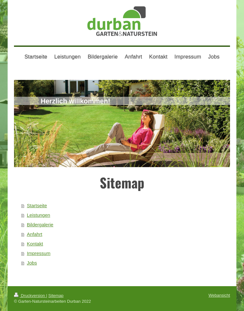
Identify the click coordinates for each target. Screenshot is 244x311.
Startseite (37, 205)
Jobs (32, 262)
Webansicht (219, 295)
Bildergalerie (40, 224)
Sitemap (56, 295)
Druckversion (30, 295)
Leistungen (38, 215)
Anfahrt (34, 234)
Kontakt (35, 243)
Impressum (39, 253)
